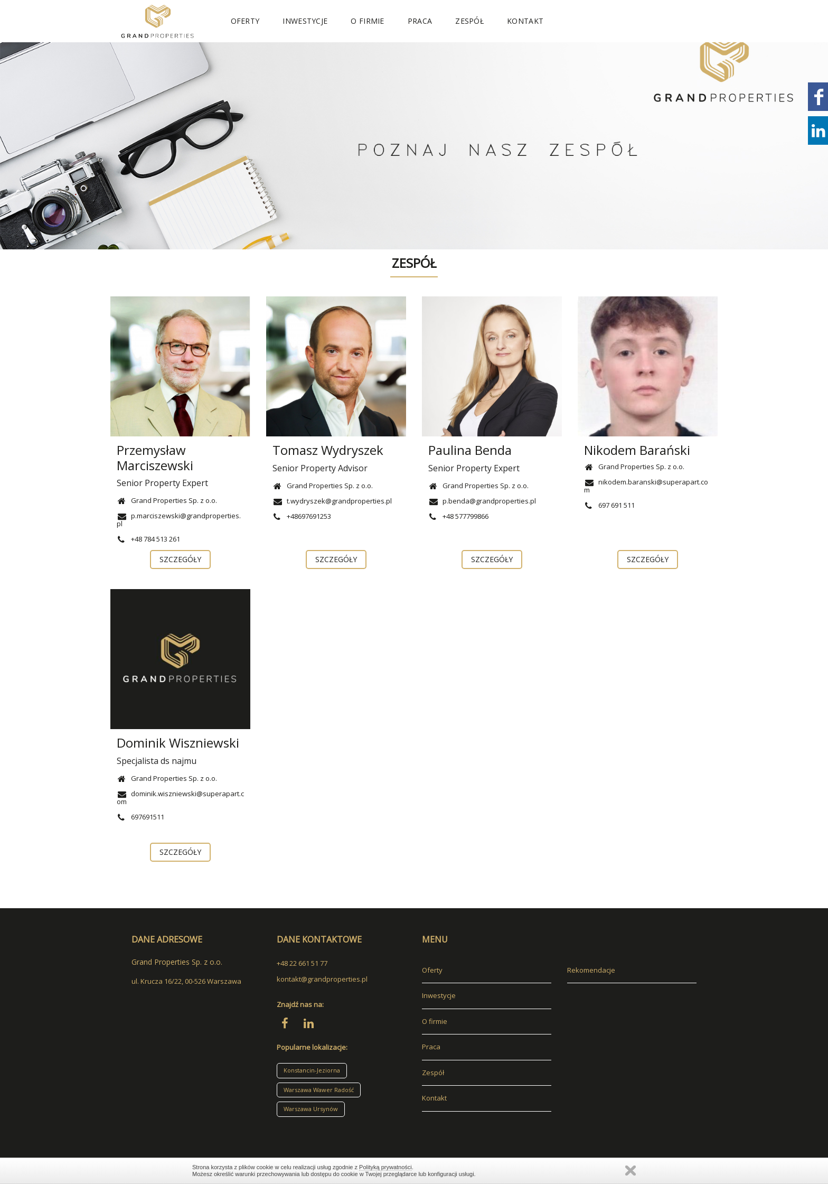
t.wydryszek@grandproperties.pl (332, 501)
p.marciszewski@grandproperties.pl (179, 519)
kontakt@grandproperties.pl (322, 979)
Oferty (245, 21)
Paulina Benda (470, 450)
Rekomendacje (591, 970)
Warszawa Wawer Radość (319, 1090)
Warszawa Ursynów (311, 1109)
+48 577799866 (458, 516)
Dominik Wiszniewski (178, 742)
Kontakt (525, 21)
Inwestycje (305, 21)
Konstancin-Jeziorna (312, 1070)
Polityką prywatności (385, 1167)
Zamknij (630, 1171)
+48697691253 (301, 516)
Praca (420, 21)
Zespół (469, 21)
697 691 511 (609, 505)
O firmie (367, 21)
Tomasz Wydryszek (327, 450)
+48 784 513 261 (148, 539)
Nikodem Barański (637, 450)
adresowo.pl (151, 1126)
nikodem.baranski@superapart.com (646, 486)
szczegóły (180, 559)
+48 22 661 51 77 (302, 963)
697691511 (140, 817)
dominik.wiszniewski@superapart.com (180, 797)
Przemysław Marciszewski (155, 457)
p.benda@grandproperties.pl (482, 501)
